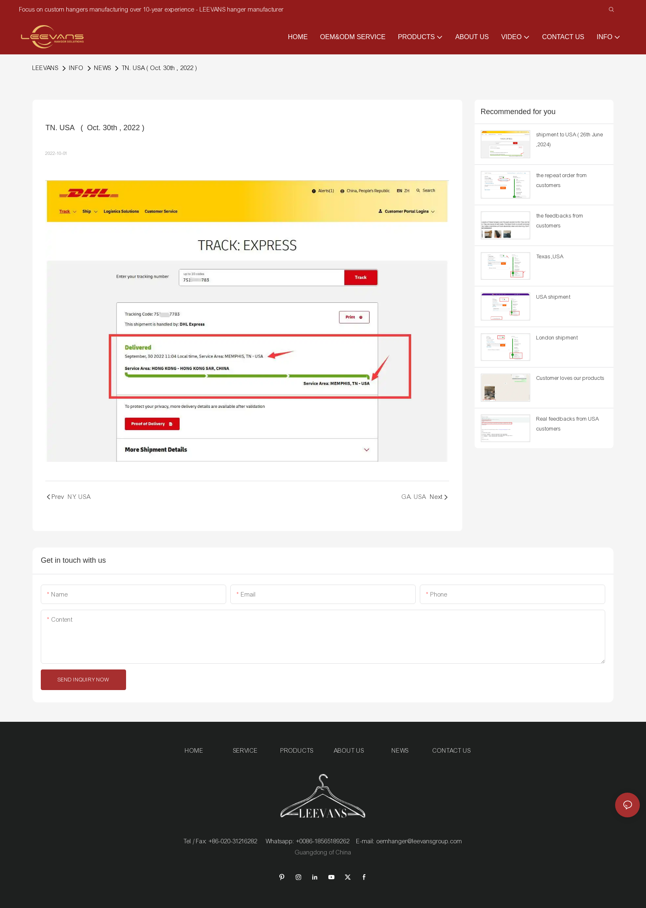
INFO (76, 68)
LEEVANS (46, 68)
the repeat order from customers (561, 180)
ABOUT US (349, 750)
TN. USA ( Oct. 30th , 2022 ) (159, 68)
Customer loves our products (570, 378)
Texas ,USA (550, 256)
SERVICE (245, 750)
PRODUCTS (297, 750)
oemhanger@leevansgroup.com (419, 841)
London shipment (557, 338)
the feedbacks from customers (559, 221)
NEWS (102, 68)
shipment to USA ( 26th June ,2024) (569, 139)
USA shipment (553, 297)
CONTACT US (452, 750)
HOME (194, 750)
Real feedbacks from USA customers (567, 424)
